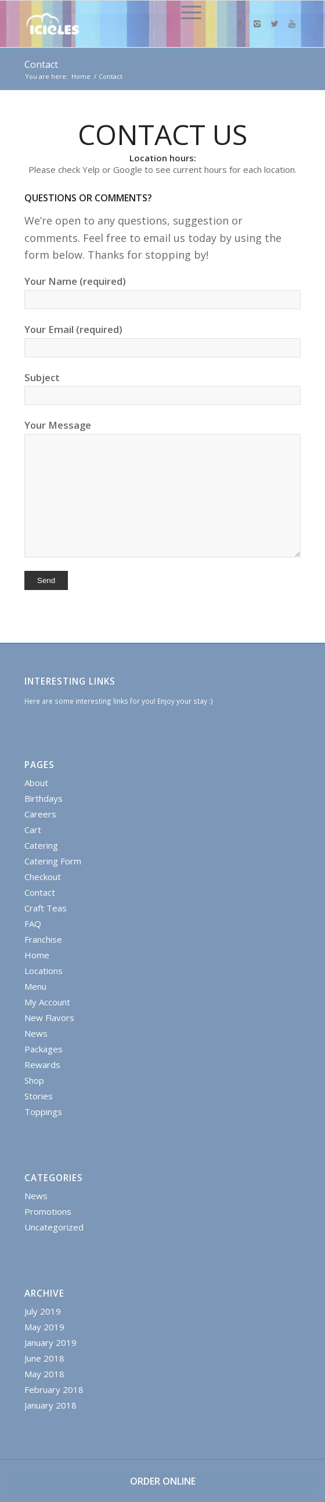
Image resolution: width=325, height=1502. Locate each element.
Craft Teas (45, 908)
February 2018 (54, 1389)
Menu (35, 986)
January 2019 (50, 1342)
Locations (43, 970)
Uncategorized (54, 1227)
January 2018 (50, 1405)
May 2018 (44, 1374)
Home (81, 76)
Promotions (47, 1211)
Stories (38, 1096)
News (36, 1033)
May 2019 (44, 1327)
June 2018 (44, 1358)
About (36, 782)
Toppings (43, 1111)
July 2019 (42, 1311)
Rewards (42, 1064)
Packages (43, 1049)
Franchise (43, 939)
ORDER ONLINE (163, 1481)
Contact (41, 64)
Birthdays (43, 798)
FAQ (32, 923)
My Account (47, 1002)
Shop (34, 1080)
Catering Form (52, 861)
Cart (32, 829)
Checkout (42, 876)
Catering (41, 845)
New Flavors (49, 1017)
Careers (40, 814)
